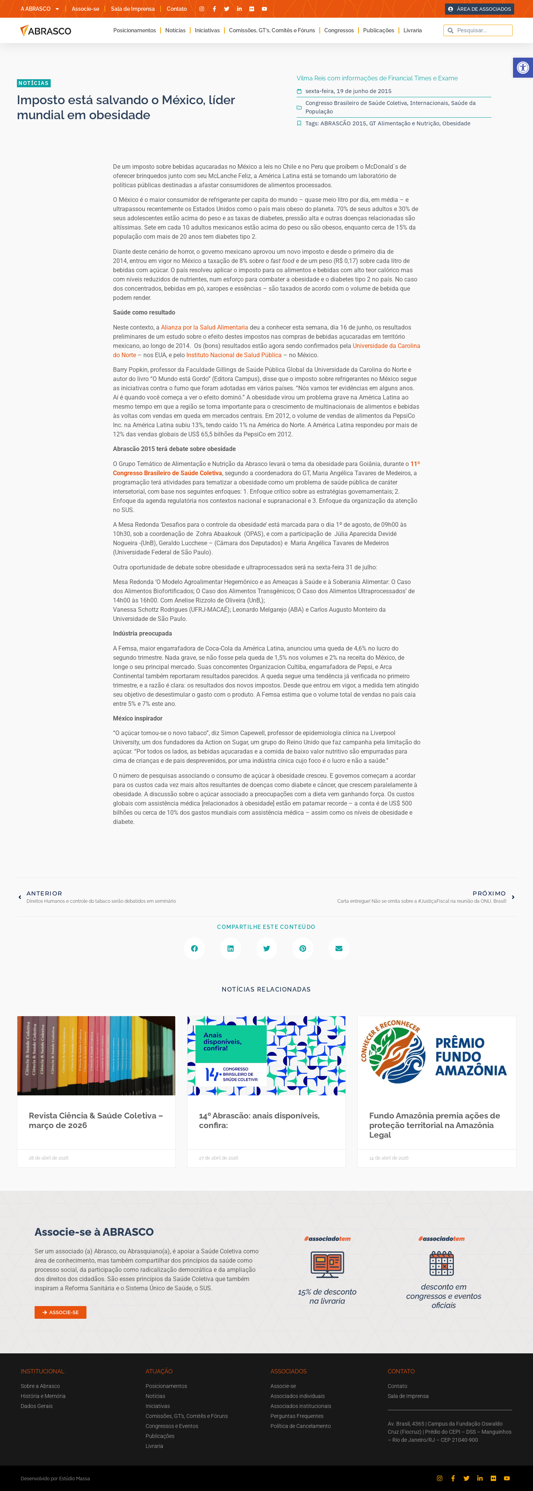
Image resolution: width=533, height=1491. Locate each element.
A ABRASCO (40, 8)
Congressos (339, 30)
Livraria (412, 30)
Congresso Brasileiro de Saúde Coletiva (356, 102)
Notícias (175, 30)
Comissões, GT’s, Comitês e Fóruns (272, 30)
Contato (177, 9)
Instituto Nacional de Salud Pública (234, 355)
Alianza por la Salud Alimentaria (204, 327)
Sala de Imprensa (133, 9)
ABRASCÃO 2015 (343, 123)
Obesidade (456, 123)
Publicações (378, 30)
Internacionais (429, 102)
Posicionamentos (134, 30)
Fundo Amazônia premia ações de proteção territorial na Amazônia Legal (434, 1125)
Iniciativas (207, 30)
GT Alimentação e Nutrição (404, 123)
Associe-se (85, 9)
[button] (523, 68)
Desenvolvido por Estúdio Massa (55, 1478)
